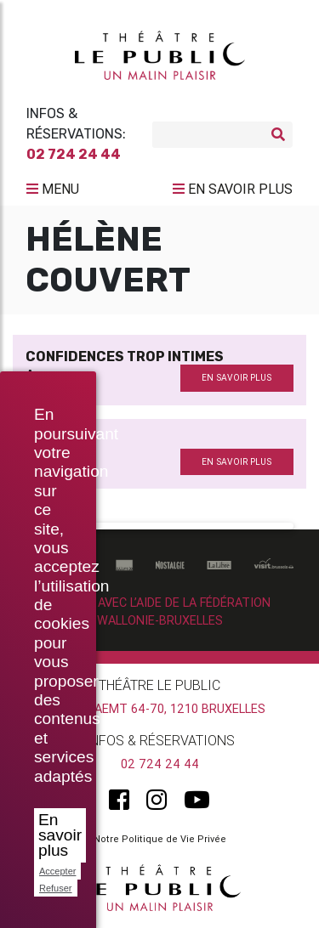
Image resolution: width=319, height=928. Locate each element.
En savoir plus (60, 835)
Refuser (55, 888)
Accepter (57, 871)
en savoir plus (236, 377)
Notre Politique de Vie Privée (160, 839)
